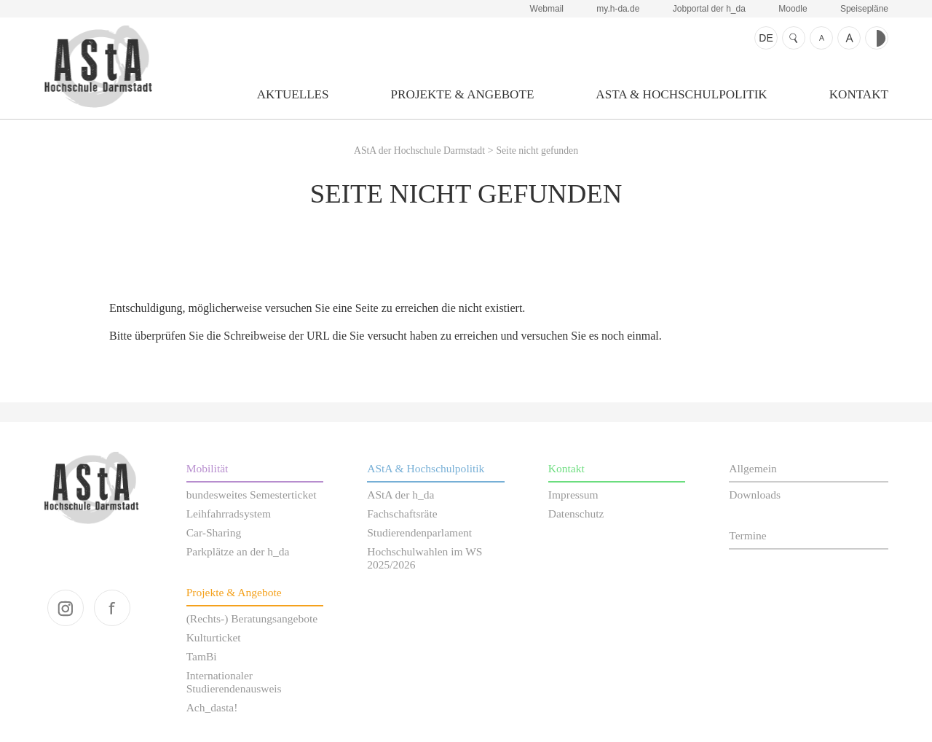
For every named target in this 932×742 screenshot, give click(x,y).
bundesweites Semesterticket (251, 494)
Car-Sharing (214, 532)
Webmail (547, 9)
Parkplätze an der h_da (238, 551)
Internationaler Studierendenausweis (234, 682)
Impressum (573, 494)
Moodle (792, 9)
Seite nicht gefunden (537, 150)
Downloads (755, 494)
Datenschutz (576, 513)
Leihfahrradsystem (228, 513)
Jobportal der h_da (709, 9)
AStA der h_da (400, 494)
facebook (112, 608)
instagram (65, 608)
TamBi (201, 656)
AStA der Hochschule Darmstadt (98, 66)
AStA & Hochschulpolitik (681, 94)
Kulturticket (213, 637)
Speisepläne (864, 9)
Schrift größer (849, 38)
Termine (747, 535)
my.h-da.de (617, 9)
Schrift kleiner (821, 38)
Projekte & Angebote (462, 94)
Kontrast (876, 38)
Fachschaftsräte (402, 513)
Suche (793, 38)
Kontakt (858, 94)
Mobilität (207, 468)
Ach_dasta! (212, 707)
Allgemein (753, 468)
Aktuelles (293, 94)
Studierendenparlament (419, 532)
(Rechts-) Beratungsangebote (252, 618)
